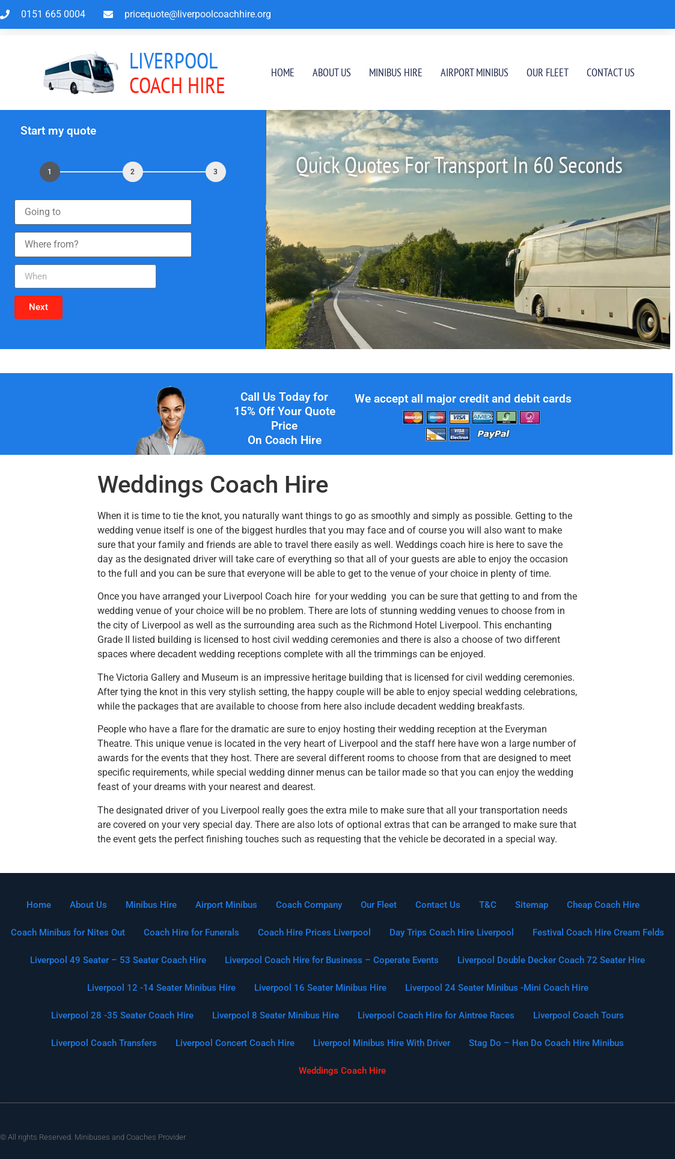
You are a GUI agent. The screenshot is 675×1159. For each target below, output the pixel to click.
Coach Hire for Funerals (191, 932)
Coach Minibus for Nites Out (68, 932)
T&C (487, 904)
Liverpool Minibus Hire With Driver (381, 1043)
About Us (332, 72)
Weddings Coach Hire (342, 1070)
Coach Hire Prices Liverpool (314, 932)
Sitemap (531, 904)
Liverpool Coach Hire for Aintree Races (436, 1015)
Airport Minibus (475, 72)
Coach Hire (177, 72)
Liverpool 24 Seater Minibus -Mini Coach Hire (496, 987)
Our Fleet (548, 72)
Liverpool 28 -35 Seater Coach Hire (122, 1015)
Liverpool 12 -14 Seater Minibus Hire (161, 987)
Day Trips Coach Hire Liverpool (451, 932)
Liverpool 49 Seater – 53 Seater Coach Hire (118, 960)
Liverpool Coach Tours (578, 1015)
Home (283, 72)
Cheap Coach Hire (603, 904)
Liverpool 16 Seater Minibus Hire (320, 987)
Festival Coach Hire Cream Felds (598, 932)
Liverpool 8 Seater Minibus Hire (275, 1015)
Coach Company (309, 904)
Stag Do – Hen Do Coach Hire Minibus (546, 1043)
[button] (38, 307)
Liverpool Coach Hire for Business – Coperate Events (332, 960)
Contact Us (611, 72)
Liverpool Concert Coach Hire (235, 1043)
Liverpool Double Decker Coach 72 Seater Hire (551, 960)
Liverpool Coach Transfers (104, 1043)
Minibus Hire (396, 72)
